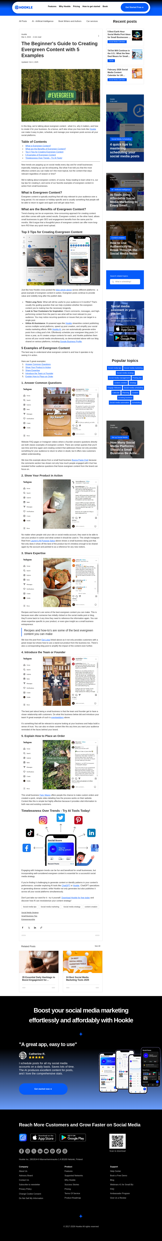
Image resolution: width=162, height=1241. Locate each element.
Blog (112, 1180)
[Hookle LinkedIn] (40, 1151)
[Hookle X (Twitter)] (33, 1151)
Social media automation (119, 403)
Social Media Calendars (117, 42)
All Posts (23, 21)
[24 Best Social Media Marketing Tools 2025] (82, 962)
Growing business (125, 398)
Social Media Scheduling (121, 139)
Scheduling (136, 403)
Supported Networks (74, 1176)
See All (97, 946)
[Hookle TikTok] (58, 1151)
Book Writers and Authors (69, 21)
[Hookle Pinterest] (52, 1151)
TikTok (111, 61)
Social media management (119, 378)
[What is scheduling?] (125, 281)
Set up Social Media (120, 437)
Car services (92, 21)
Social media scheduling (133, 388)
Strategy (133, 383)
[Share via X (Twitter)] (29, 927)
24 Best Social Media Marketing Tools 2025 (77, 978)
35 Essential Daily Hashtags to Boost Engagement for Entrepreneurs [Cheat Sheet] (38, 978)
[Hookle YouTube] (46, 1151)
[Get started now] (43, 1089)
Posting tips (137, 378)
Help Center (115, 1171)
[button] (29, 1184)
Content (135, 393)
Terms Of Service (72, 1193)
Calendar (116, 393)
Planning (125, 393)
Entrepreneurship (28, 919)
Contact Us (24, 1180)
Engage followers (114, 388)
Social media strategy (71, 907)
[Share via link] (41, 927)
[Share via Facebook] (22, 927)
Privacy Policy (25, 1189)
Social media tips (29, 907)
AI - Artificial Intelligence (42, 21)
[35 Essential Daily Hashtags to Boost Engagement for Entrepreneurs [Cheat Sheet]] (38, 962)
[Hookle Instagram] (27, 1151)
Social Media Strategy (30, 913)
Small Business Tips (29, 916)
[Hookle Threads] (64, 1151)
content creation (91, 907)
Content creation (118, 238)
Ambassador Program (120, 1193)
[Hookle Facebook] (21, 1151)
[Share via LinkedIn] (35, 927)
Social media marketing (50, 907)
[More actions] (98, 35)
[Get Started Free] (135, 7)
